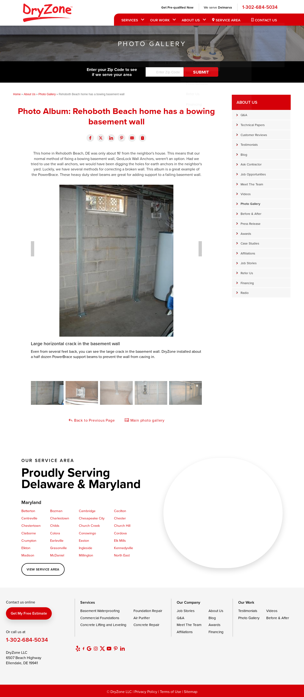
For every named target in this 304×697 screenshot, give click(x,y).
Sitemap (190, 691)
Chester (120, 518)
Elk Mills (120, 540)
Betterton (28, 510)
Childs (54, 525)
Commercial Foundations (99, 617)
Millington (86, 555)
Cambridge (87, 510)
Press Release (251, 223)
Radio (245, 292)
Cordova (120, 533)
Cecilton (120, 510)
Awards (246, 233)
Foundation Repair (147, 610)
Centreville (29, 518)
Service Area (227, 20)
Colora (55, 533)
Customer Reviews (254, 134)
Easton (84, 540)
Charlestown (59, 518)
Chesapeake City (91, 518)
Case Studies (250, 243)
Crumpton (28, 540)
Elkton (25, 547)
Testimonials (249, 144)
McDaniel (57, 555)
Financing (247, 283)
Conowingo (87, 533)
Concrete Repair (146, 624)
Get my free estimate (29, 613)
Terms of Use (170, 691)
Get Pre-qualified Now (177, 7)
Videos (246, 194)
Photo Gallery (250, 203)
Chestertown (31, 525)
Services (129, 20)
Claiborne (28, 533)
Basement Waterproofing (100, 610)
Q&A (244, 115)
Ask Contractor (251, 164)
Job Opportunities (253, 174)
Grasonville (58, 547)
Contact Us (265, 20)
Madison (27, 555)
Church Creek (89, 525)
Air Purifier (141, 617)
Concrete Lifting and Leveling (103, 624)
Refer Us (247, 273)
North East (122, 555)
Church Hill (122, 525)
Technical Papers (253, 124)
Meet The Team (252, 184)
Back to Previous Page (91, 420)
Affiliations (248, 253)
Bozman (56, 510)
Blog (244, 154)
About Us (190, 20)
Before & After (251, 213)
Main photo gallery (144, 420)
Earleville (56, 540)
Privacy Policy (145, 691)
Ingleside (85, 547)
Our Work (159, 20)
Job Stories (248, 263)
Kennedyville (123, 547)
